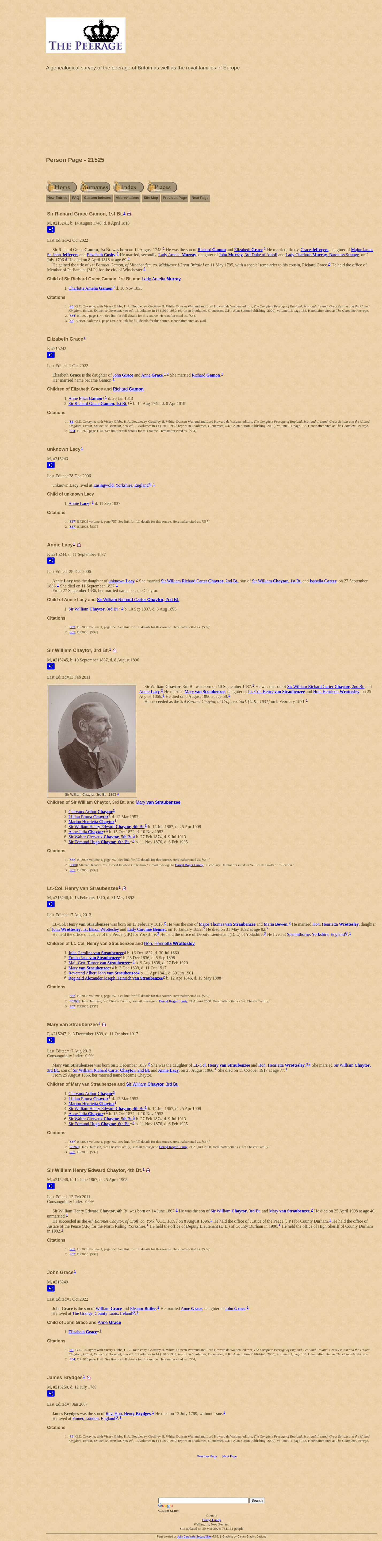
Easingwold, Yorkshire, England (121, 485)
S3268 (74, 1001)
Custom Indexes (97, 198)
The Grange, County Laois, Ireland (102, 1313)
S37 (72, 521)
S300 (73, 865)
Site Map (151, 198)
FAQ (75, 198)
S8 (71, 321)
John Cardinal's (186, 1536)
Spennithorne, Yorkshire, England (316, 934)
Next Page (200, 198)
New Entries (57, 198)
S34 (72, 316)
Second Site (203, 1536)
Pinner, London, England (93, 1418)
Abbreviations (127, 198)
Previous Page (175, 198)
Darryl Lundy (211, 1520)
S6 (71, 306)
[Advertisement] (211, 114)
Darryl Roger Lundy (189, 865)
